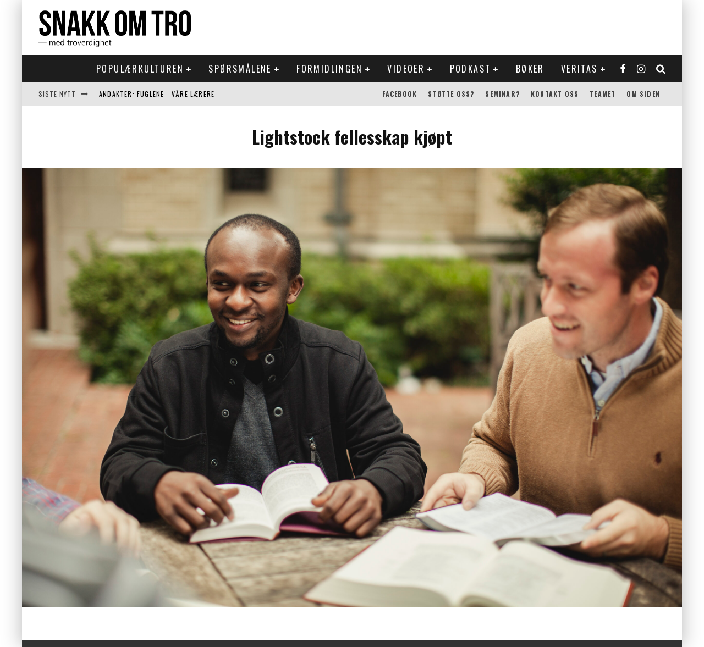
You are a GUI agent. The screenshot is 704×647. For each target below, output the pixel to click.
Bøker (530, 68)
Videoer (406, 68)
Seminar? (502, 93)
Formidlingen (329, 68)
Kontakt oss (555, 93)
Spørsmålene (239, 68)
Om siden (643, 93)
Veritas (579, 68)
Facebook (399, 93)
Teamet (602, 93)
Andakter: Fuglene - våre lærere (157, 93)
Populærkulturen (140, 68)
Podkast (470, 68)
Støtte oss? (451, 93)
